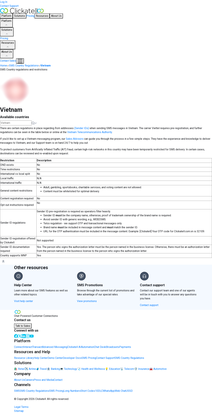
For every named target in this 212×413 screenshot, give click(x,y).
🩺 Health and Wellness (91, 368)
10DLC (99, 390)
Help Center (41, 358)
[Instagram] (28, 335)
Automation (87, 347)
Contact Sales (8, 60)
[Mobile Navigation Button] (20, 61)
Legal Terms (21, 407)
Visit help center (23, 301)
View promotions (87, 301)
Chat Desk (100, 347)
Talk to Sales (22, 325)
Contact (58, 379)
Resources (7, 45)
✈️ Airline (30, 368)
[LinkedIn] (24, 335)
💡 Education (112, 368)
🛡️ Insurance (141, 368)
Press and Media (44, 379)
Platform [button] (6, 15)
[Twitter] (20, 335)
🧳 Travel (41, 368)
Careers (29, 379)
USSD (129, 390)
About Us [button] (56, 15)
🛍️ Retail (19, 368)
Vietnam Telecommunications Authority (89, 132)
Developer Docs (72, 358)
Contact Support (9, 5)
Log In (3, 1)
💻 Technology (68, 368)
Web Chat (120, 390)
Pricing (30, 15)
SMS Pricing (89, 358)
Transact (37, 347)
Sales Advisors (74, 138)
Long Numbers (72, 390)
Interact (28, 347)
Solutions (6, 32)
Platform (6, 23)
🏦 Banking (53, 368)
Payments (125, 347)
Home (3, 65)
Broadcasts (112, 347)
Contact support (149, 305)
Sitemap (19, 411)
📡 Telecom (127, 368)
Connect (19, 347)
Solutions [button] (19, 15)
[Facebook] (16, 335)
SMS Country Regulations (129, 358)
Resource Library (24, 358)
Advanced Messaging (54, 347)
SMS (17, 390)
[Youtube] (32, 335)
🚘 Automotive (158, 368)
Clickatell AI (74, 347)
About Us (6, 54)
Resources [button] (42, 15)
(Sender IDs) (81, 128)
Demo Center (55, 358)
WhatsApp (109, 390)
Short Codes (88, 390)
